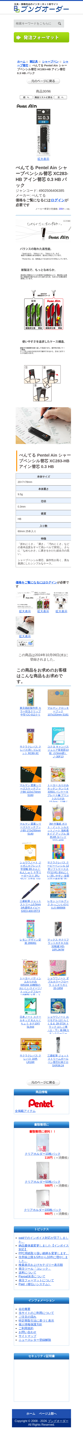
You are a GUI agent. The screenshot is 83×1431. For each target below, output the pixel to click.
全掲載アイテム (25, 1111)
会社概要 (24, 1309)
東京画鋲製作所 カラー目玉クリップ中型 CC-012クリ (30, 711)
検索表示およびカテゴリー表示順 (41, 1264)
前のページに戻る (43, 81)
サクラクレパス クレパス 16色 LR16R (30, 1059)
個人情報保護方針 (30, 1324)
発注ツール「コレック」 (35, 1268)
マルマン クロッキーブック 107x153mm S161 (58, 711)
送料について (27, 1272)
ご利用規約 (26, 1328)
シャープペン (50, 61)
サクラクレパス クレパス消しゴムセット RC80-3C (30, 750)
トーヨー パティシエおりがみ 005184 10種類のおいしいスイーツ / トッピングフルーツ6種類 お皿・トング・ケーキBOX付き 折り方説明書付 (30, 991)
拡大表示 (25, 610)
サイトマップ (27, 1336)
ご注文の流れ (27, 1316)
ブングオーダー (58, 1421)
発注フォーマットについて (36, 1280)
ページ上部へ (48, 1413)
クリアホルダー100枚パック (42, 1209)
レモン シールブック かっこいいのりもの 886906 (58, 904)
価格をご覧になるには (30, 582)
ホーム (76, 18)
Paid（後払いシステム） (35, 1284)
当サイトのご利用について (36, 1312)
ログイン (80, 18)
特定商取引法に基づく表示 (36, 1320)
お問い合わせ (27, 1332)
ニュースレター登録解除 (35, 1339)
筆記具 (34, 61)
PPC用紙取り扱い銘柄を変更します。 (44, 1253)
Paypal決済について (32, 1276)
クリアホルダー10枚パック (42, 1153)
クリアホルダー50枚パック (42, 1181)
